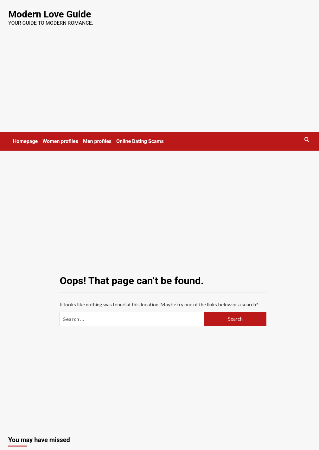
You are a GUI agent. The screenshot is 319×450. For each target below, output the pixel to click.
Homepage (25, 141)
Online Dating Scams (140, 141)
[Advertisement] (159, 84)
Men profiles (97, 141)
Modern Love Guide (49, 14)
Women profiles (60, 141)
